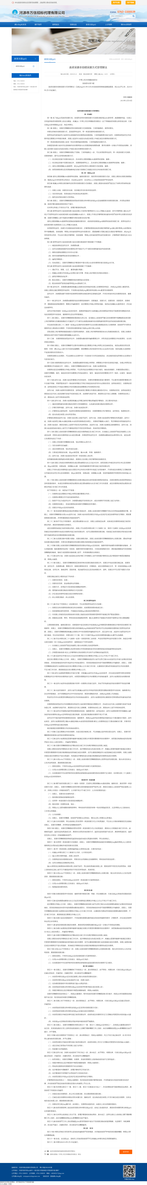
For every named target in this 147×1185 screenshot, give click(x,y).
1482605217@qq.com (57, 1173)
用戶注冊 (116, 2)
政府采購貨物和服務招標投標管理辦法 (62, 1151)
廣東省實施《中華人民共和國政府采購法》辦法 (65, 1154)
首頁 (122, 59)
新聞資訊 (55, 24)
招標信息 (73, 24)
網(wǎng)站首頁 (20, 24)
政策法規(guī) (91, 24)
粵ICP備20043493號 (46, 1167)
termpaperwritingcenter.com (31, 1176)
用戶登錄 (130, 2)
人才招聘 (108, 24)
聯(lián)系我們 (126, 24)
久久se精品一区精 (6, 1184)
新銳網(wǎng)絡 (55, 1176)
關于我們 (38, 24)
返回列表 (126, 1152)
